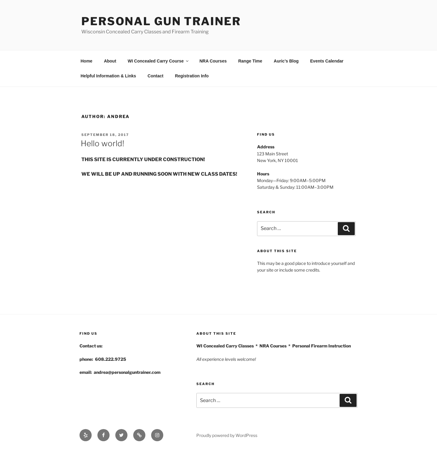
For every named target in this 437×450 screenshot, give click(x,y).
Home (87, 61)
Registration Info (191, 75)
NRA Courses (213, 61)
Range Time (250, 61)
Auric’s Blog (286, 61)
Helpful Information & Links (108, 75)
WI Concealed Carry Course (158, 61)
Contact (155, 75)
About (110, 61)
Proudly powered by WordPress (226, 435)
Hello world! (102, 143)
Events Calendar (327, 61)
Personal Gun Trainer (161, 21)
